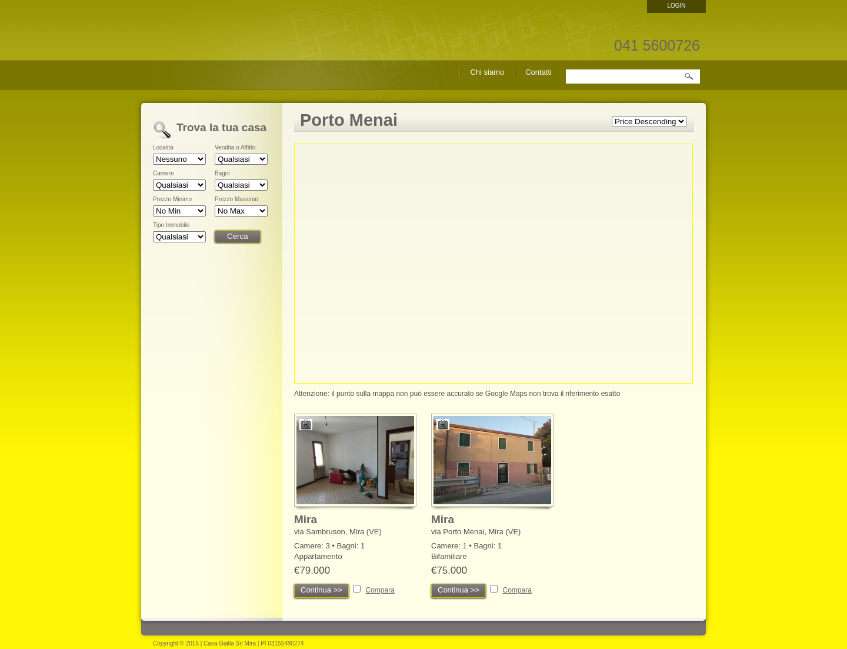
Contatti (538, 72)
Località (163, 148)
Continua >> (321, 589)
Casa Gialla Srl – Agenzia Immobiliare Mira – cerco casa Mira (214, 58)
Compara (379, 590)
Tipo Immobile (171, 225)
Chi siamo (487, 72)
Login (676, 5)
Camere (163, 174)
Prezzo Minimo (172, 199)
